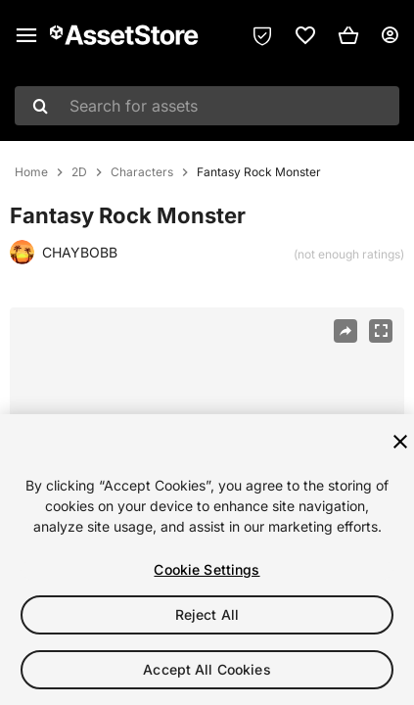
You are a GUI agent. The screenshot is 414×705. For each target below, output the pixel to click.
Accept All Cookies (207, 669)
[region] (207, 559)
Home (31, 172)
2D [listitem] (79, 172)
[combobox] (207, 105)
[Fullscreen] (380, 331)
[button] (348, 35)
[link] (305, 35)
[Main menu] (26, 35)
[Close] (400, 441)
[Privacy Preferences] (262, 35)
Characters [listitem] (142, 172)
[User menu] (389, 35)
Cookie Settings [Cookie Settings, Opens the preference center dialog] (206, 569)
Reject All (207, 614)
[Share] (345, 331)
